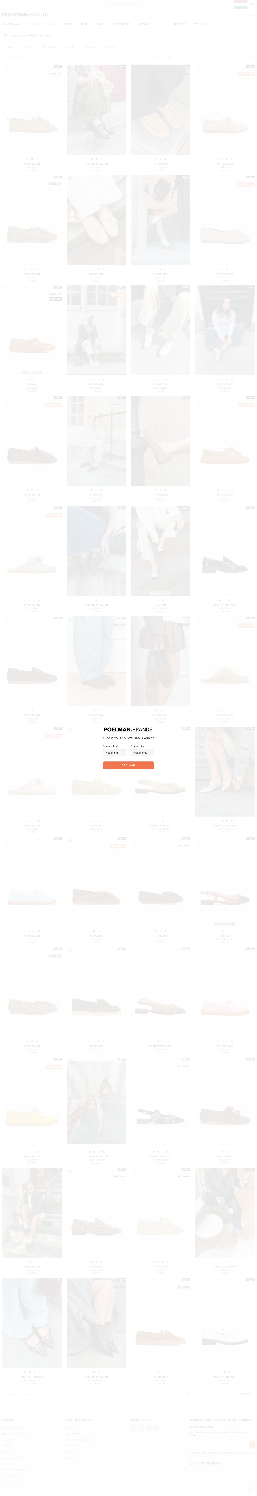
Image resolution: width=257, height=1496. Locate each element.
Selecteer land (110, 746)
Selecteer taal (138, 746)
